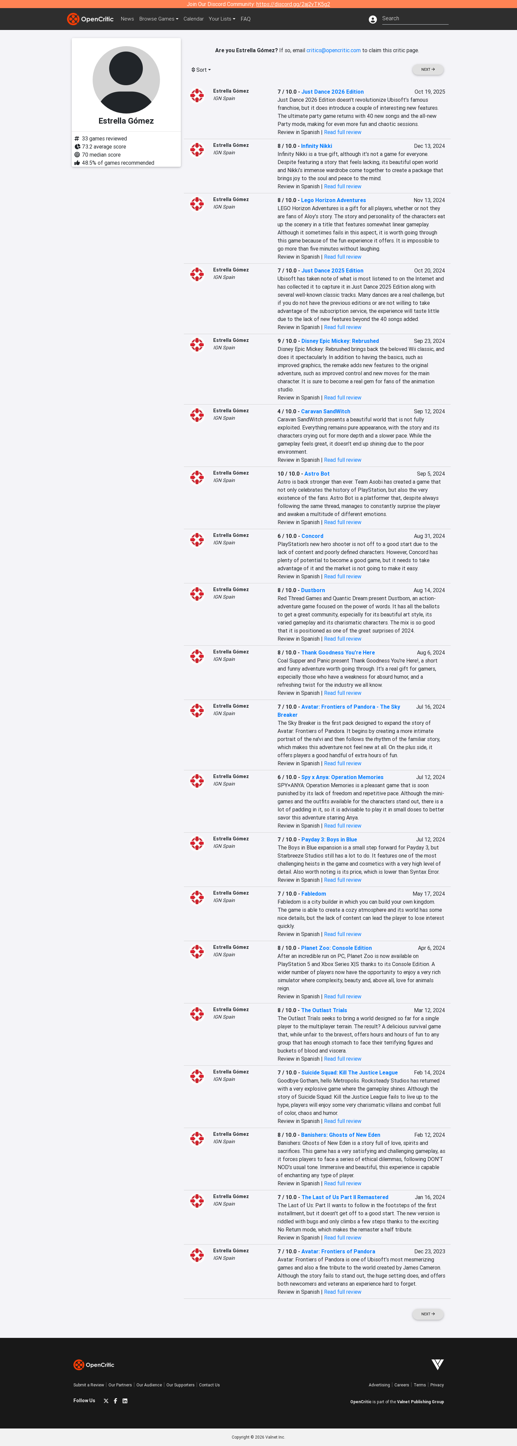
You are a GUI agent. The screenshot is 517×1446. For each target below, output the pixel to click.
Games (159, 18)
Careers (401, 1384)
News (128, 18)
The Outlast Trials (324, 1010)
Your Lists (224, 18)
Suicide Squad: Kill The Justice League (349, 1072)
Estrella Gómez (231, 91)
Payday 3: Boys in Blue (329, 839)
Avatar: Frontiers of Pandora (338, 1251)
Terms (420, 1384)
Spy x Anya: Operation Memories (342, 777)
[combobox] (415, 18)
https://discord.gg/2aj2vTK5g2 (293, 4)
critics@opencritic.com (333, 50)
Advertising (379, 1384)
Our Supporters (180, 1384)
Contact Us (209, 1384)
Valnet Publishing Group (420, 1401)
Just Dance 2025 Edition (332, 270)
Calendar (197, 18)
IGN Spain (224, 98)
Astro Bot (317, 473)
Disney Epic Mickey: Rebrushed (340, 341)
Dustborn (313, 590)
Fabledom (313, 893)
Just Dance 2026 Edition (332, 91)
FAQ (250, 18)
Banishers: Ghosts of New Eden (340, 1134)
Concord (312, 536)
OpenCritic (360, 1401)
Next (428, 69)
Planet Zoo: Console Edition (336, 947)
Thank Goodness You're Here (338, 652)
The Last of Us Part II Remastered (344, 1197)
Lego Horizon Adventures (333, 200)
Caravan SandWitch (325, 411)
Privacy (437, 1384)
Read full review (342, 132)
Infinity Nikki (316, 145)
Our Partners (120, 1384)
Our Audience (149, 1384)
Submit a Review (88, 1384)
